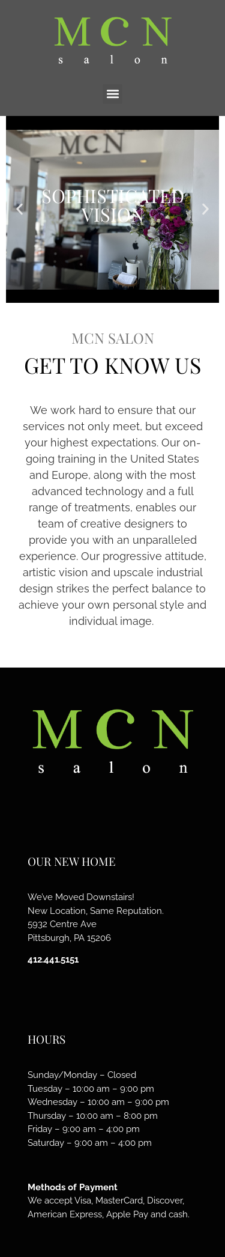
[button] (112, 94)
